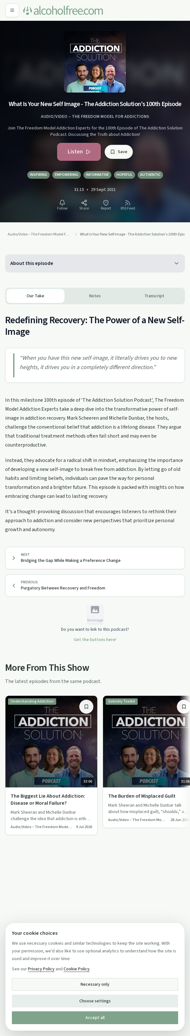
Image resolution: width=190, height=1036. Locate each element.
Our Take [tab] (35, 296)
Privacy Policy (41, 969)
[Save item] (86, 707)
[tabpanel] (95, 419)
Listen (79, 152)
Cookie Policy (77, 969)
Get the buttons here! (95, 640)
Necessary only (95, 984)
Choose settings (95, 1001)
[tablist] (95, 296)
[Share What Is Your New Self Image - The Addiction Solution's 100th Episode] (84, 205)
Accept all (95, 1018)
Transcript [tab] (154, 296)
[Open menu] (12, 10)
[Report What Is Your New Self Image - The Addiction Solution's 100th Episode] (106, 205)
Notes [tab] (95, 296)
